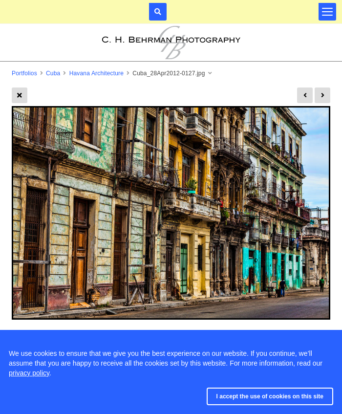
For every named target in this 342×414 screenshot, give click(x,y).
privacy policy (29, 373)
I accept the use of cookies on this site (269, 396)
